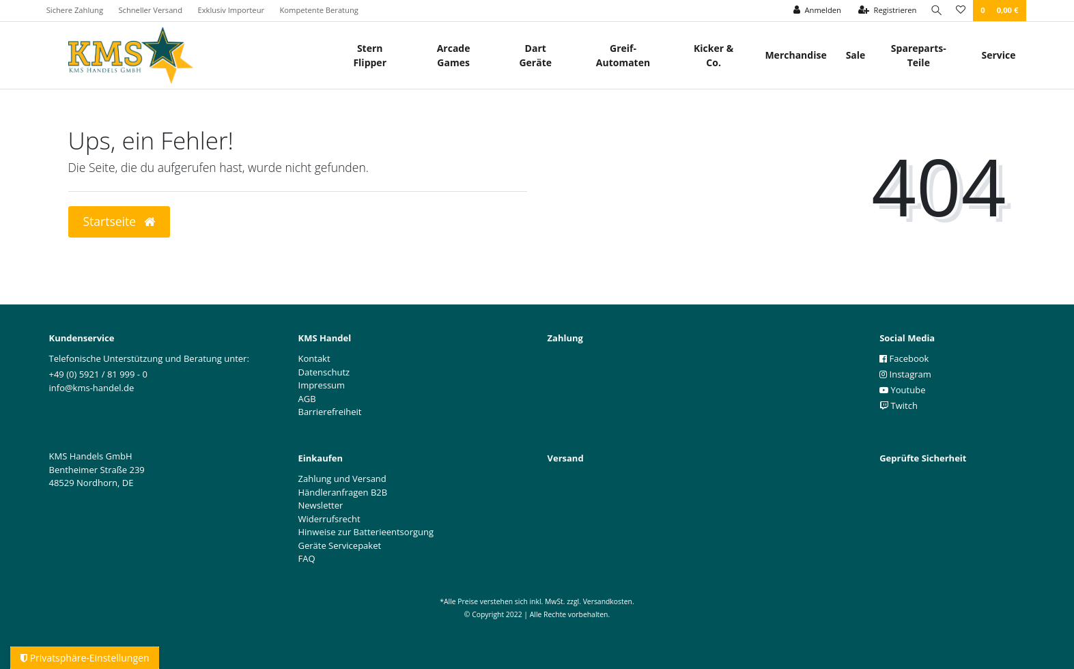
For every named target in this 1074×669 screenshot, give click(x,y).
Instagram (905, 374)
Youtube (902, 390)
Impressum (321, 385)
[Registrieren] (884, 10)
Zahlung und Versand (342, 478)
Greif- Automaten (623, 55)
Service (998, 54)
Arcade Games (453, 55)
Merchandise (795, 54)
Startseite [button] (119, 221)
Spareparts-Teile (918, 55)
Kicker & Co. (713, 55)
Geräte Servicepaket (340, 545)
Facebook (904, 358)
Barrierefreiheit (330, 411)
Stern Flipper (369, 55)
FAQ (306, 558)
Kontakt (314, 358)
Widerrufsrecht (329, 519)
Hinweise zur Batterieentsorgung (366, 532)
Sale (856, 54)
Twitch (898, 405)
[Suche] (934, 10)
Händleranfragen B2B (343, 492)
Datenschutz (324, 372)
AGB (307, 399)
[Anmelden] (813, 10)
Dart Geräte (535, 55)
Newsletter (320, 505)
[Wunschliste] (960, 10)
